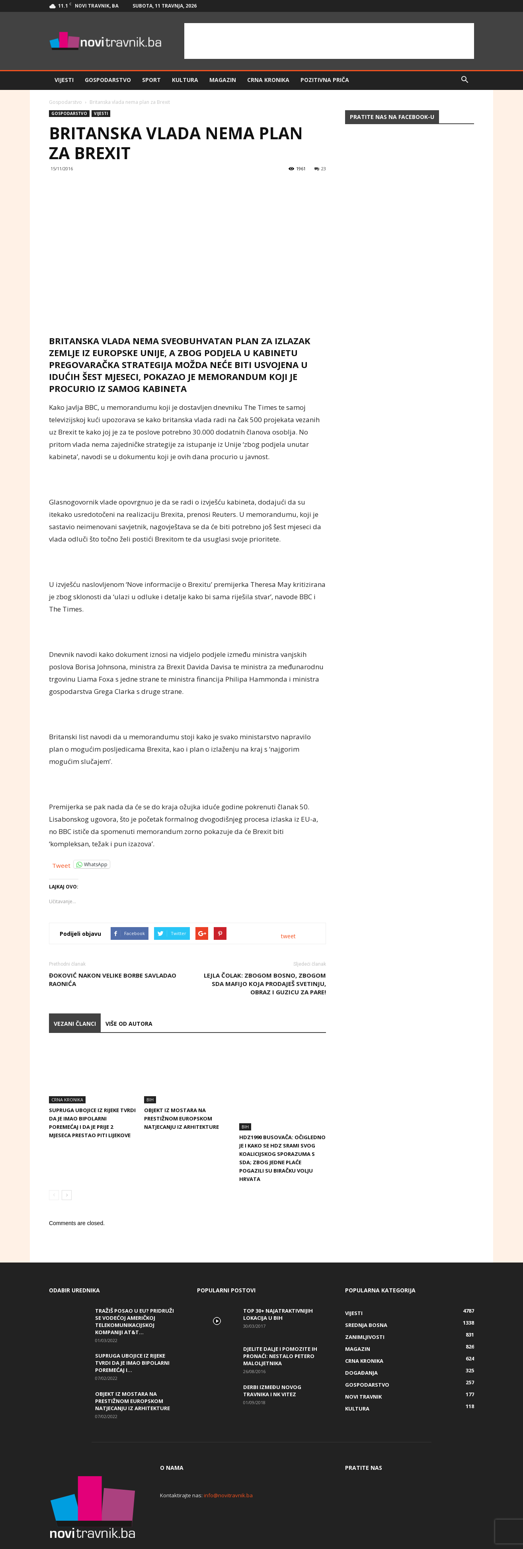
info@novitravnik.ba (228, 1468)
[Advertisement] (329, 41)
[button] (464, 80)
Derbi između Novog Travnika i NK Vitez (272, 1363)
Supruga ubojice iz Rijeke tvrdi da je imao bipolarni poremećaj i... (132, 1335)
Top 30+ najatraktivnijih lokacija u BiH (278, 1287)
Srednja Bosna (366, 1298)
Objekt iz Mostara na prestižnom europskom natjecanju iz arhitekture (181, 1118)
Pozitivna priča (325, 80)
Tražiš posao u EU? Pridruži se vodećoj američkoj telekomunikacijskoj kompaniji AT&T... (134, 1294)
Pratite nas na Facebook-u (392, 116)
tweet (288, 936)
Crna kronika (268, 80)
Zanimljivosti (364, 1309)
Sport (151, 80)
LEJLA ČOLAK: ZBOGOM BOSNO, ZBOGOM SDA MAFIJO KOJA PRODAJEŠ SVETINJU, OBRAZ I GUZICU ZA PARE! (265, 983)
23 (320, 168)
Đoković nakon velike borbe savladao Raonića (112, 979)
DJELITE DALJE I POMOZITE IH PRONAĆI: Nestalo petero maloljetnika (280, 1329)
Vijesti (64, 80)
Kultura (185, 80)
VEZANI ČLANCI (75, 1023)
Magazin (222, 80)
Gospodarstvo (108, 80)
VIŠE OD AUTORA (128, 1023)
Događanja (361, 1345)
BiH (150, 1100)
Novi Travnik (363, 1369)
